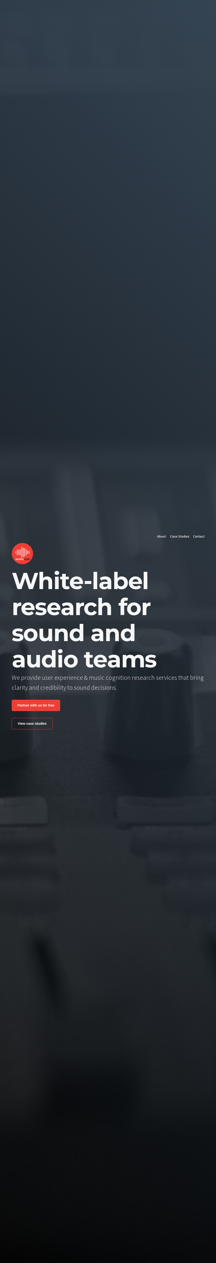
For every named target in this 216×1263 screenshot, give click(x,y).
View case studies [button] (32, 723)
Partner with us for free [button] (35, 705)
